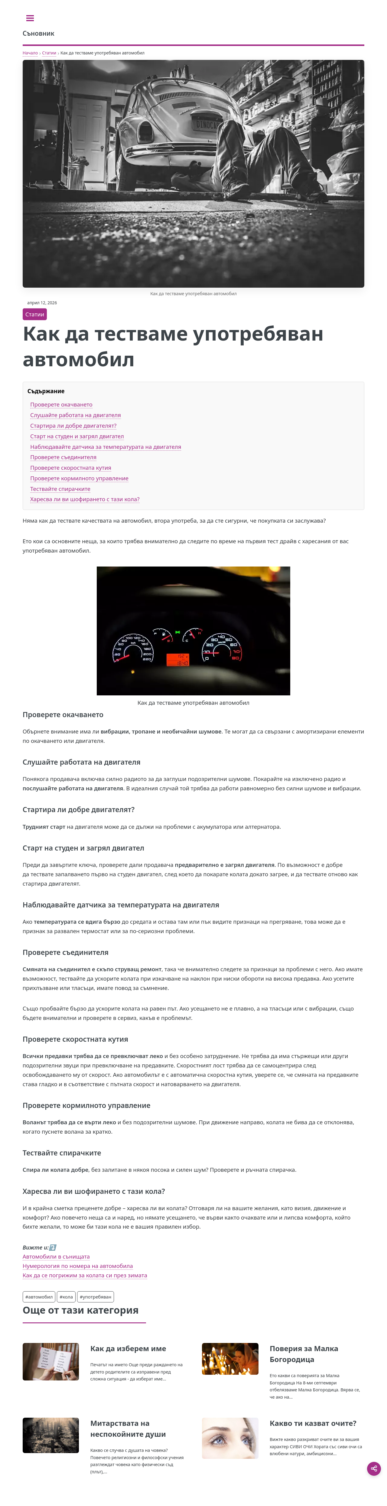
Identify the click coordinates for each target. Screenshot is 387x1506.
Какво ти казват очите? (313, 1423)
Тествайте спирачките (60, 488)
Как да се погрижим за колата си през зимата (85, 1275)
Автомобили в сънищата (56, 1256)
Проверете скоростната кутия (70, 467)
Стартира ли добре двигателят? (73, 425)
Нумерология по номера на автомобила (78, 1265)
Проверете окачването (61, 404)
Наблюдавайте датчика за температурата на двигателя (105, 446)
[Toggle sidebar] (30, 18)
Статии (49, 53)
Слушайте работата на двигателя (75, 415)
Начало (30, 53)
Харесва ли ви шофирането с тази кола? (85, 499)
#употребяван (95, 1297)
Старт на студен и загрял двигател (77, 436)
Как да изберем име (128, 1348)
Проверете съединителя (63, 457)
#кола (66, 1297)
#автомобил (39, 1297)
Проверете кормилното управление (79, 478)
